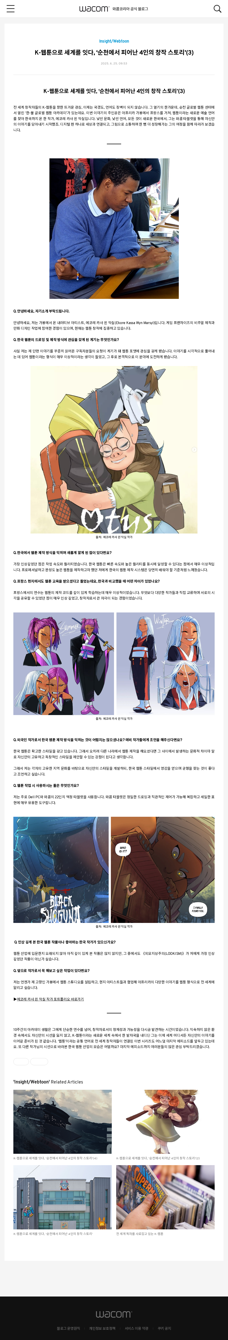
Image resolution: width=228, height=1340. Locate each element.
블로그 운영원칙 (68, 1329)
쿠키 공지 (164, 1329)
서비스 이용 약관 (137, 1329)
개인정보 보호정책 (102, 1329)
